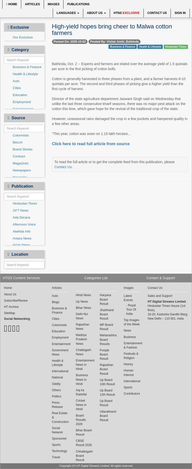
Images (54, 4)
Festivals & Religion (131, 356)
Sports (56, 445)
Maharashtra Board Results (108, 340)
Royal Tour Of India (131, 310)
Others (56, 390)
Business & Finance (27, 67)
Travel (56, 457)
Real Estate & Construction (60, 417)
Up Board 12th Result (107, 392)
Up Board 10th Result (107, 382)
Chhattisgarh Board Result (84, 456)
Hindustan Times (25, 203)
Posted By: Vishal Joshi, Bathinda (114, 41)
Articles (32, 4)
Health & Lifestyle (25, 74)
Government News (60, 352)
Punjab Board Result (104, 354)
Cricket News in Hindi (81, 405)
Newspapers (22, 170)
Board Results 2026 (81, 420)
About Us (96, 13)
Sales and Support (160, 296)
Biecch (17, 142)
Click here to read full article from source (91, 144)
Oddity (56, 384)
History (128, 364)
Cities (17, 88)
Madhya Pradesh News (81, 339)
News (127, 330)
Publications (78, 4)
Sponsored (59, 438)
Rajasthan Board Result (106, 369)
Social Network (57, 430)
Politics (57, 396)
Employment (22, 102)
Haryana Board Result (105, 299)
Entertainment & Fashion (132, 345)
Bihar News (83, 308)
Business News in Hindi (82, 379)
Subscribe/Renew (16, 300)
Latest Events (128, 298)
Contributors (132, 393)
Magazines (20, 163)
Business (130, 337)
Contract (19, 156)
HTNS (127, 13)
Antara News (22, 238)
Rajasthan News (82, 327)
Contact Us (157, 13)
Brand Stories (22, 149)
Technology (59, 451)
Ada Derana (21, 217)
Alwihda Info (21, 231)
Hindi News (83, 295)
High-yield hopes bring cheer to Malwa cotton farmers (112, 29)
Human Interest (129, 372)
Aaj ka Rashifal (81, 392)
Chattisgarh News (83, 352)
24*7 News (20, 210)
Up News (82, 301)
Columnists (21, 135)
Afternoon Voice (24, 224)
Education (20, 95)
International (60, 371)
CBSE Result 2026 (84, 443)
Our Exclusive (23, 37)
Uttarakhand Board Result (108, 416)
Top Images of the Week (132, 322)
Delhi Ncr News (82, 316)
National (57, 377)
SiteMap (9, 313)
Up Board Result (106, 403)
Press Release (57, 405)
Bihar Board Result (84, 432)
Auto (16, 81)
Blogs (56, 302)
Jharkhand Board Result (107, 314)
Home (11, 4)
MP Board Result (106, 327)
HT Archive (11, 307)
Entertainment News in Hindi (84, 365)
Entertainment (60, 344)
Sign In (180, 13)
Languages (68, 13)
